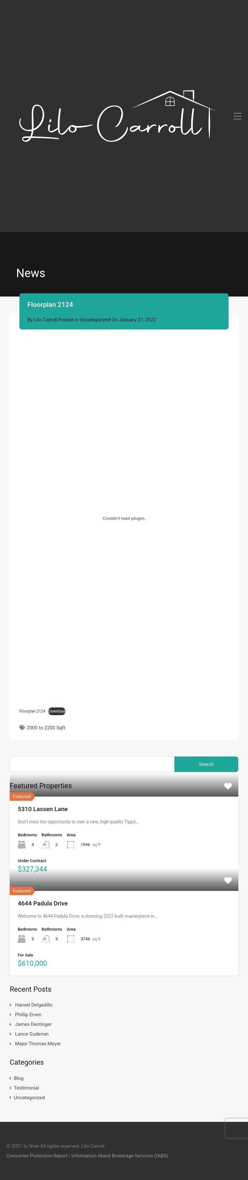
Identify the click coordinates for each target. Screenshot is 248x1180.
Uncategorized (95, 320)
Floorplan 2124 (32, 711)
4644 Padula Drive (43, 903)
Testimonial (26, 1088)
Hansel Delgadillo (34, 1005)
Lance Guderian (32, 1034)
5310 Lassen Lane (43, 809)
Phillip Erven (28, 1015)
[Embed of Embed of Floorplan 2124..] (124, 518)
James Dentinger (33, 1024)
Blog (19, 1078)
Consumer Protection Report (37, 1156)
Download (56, 711)
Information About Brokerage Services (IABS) (119, 1156)
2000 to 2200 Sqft (46, 728)
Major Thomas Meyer (38, 1044)
